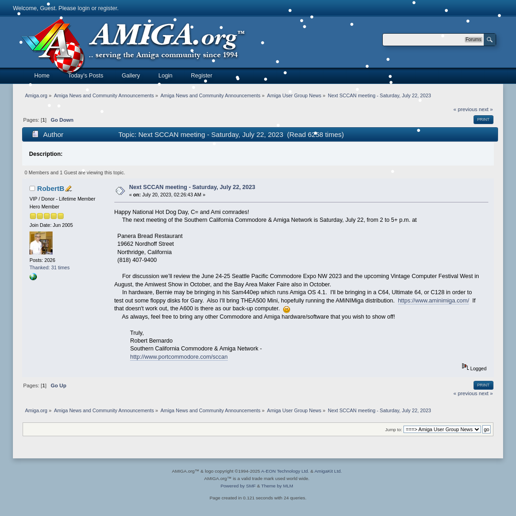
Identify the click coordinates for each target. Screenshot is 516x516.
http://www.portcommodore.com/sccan (178, 357)
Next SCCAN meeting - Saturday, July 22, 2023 (192, 187)
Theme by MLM (277, 485)
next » (486, 109)
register (107, 8)
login (83, 8)
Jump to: (393, 429)
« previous (465, 109)
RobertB (51, 188)
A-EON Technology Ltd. (285, 471)
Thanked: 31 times (50, 267)
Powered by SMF (237, 485)
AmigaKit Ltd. (328, 471)
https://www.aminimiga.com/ (433, 300)
